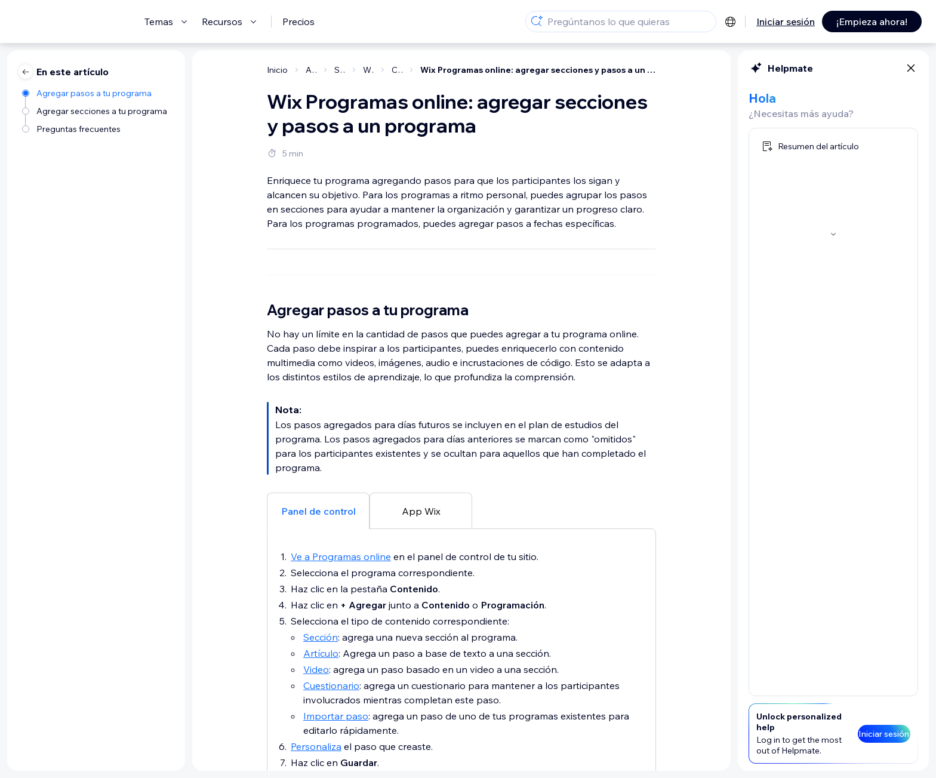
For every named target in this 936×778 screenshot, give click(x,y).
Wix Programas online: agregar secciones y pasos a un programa (538, 69)
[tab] (318, 755)
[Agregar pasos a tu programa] (95, 92)
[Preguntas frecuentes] (95, 128)
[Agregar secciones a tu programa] (95, 110)
